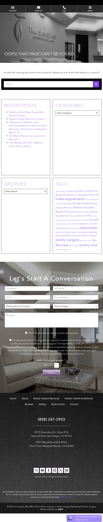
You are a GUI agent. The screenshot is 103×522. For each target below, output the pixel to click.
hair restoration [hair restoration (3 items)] (92, 232)
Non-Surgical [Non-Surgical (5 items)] (90, 244)
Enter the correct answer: (51, 369)
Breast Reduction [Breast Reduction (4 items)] (76, 220)
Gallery (42, 412)
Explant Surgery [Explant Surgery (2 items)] (76, 229)
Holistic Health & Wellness (79, 407)
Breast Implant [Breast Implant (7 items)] (81, 212)
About (24, 407)
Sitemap (38, 485)
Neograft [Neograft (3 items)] (79, 244)
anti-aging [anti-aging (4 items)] (71, 199)
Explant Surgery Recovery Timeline (27, 127)
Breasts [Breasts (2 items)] (87, 221)
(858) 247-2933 (51, 428)
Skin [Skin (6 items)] (94, 249)
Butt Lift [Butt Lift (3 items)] (68, 224)
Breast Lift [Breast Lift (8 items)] (61, 220)
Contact (74, 412)
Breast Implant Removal (46, 407)
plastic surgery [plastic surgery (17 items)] (67, 248)
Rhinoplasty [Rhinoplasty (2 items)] (83, 249)
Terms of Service (49, 485)
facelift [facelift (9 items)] (94, 228)
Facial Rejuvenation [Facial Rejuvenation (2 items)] (61, 232)
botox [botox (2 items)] (76, 204)
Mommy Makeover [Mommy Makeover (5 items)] (65, 244)
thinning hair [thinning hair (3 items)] (74, 254)
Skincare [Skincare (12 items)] (61, 254)
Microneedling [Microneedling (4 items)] (90, 240)
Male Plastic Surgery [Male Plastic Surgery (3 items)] (75, 241)
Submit (51, 381)
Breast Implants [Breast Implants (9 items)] (84, 216)
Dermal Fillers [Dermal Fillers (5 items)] (85, 224)
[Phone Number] (75, 306)
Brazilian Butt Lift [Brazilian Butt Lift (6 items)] (88, 203)
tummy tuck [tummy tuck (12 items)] (88, 254)
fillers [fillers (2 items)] (70, 232)
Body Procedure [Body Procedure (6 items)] (64, 203)
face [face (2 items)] (87, 229)
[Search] (96, 93)
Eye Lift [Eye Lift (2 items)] (83, 229)
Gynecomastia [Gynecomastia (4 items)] (78, 232)
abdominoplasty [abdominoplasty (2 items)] (60, 200)
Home (12, 407)
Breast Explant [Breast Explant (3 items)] (66, 212)
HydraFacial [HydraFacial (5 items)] (61, 236)
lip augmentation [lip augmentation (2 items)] (73, 237)
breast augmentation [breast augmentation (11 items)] (70, 207)
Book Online (58, 412)
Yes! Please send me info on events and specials (53, 341)
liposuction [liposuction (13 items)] (88, 236)
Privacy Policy (62, 485)
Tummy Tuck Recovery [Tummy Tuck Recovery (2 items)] (62, 258)
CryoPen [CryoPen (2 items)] (74, 225)
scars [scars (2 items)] (89, 249)
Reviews (28, 412)
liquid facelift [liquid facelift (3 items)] (60, 241)
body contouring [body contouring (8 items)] (87, 199)
